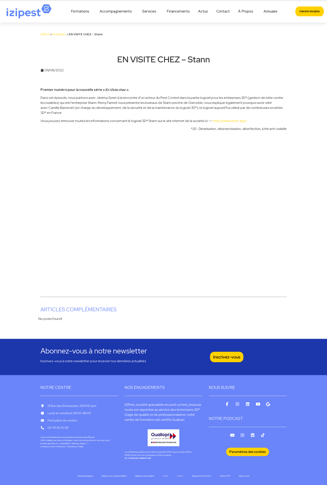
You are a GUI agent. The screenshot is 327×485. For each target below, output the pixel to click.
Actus (203, 11)
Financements (178, 11)
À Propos (246, 11)
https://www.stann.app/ (230, 121)
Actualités (59, 34)
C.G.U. (180, 476)
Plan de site (244, 476)
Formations (81, 11)
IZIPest (45, 34)
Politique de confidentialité (114, 476)
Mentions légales (85, 476)
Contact (223, 11)
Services (150, 11)
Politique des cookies (144, 476)
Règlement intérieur (201, 476)
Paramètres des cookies (247, 452)
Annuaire (270, 11)
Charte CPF (225, 476)
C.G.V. (166, 476)
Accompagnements (117, 11)
